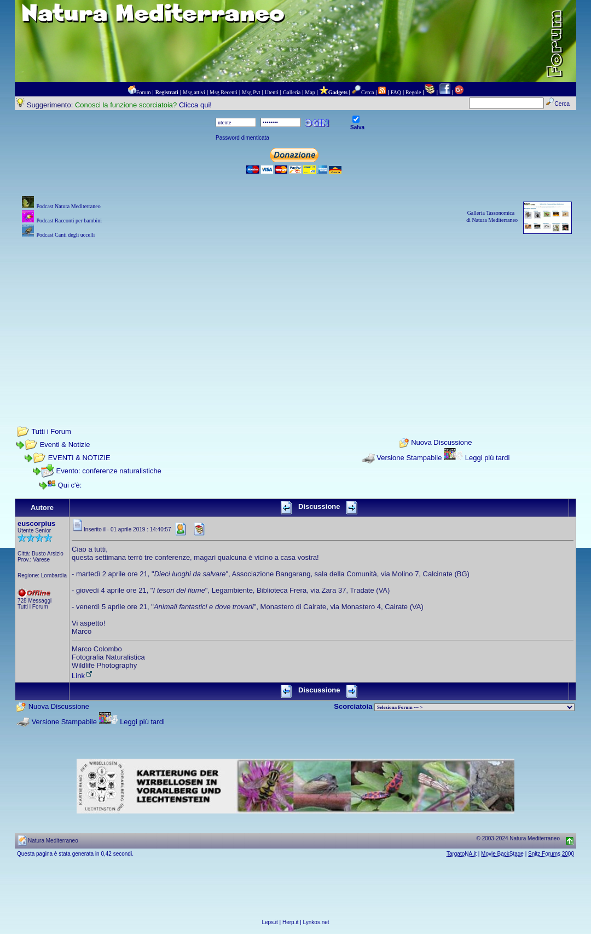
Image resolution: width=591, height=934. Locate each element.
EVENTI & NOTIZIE (79, 458)
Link (83, 676)
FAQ (396, 92)
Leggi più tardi (487, 458)
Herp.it (290, 922)
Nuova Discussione (441, 443)
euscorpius (36, 523)
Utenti (272, 92)
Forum (143, 92)
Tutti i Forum (51, 431)
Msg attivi (194, 92)
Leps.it (269, 922)
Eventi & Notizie (65, 444)
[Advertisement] (295, 317)
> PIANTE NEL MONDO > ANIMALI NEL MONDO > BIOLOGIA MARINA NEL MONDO (474, 707)
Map (310, 92)
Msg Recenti (223, 92)
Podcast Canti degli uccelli (65, 235)
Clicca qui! (195, 105)
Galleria (291, 92)
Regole (413, 92)
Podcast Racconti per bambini (69, 220)
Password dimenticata (242, 138)
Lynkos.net (316, 922)
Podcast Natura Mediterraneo (68, 206)
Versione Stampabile (409, 458)
